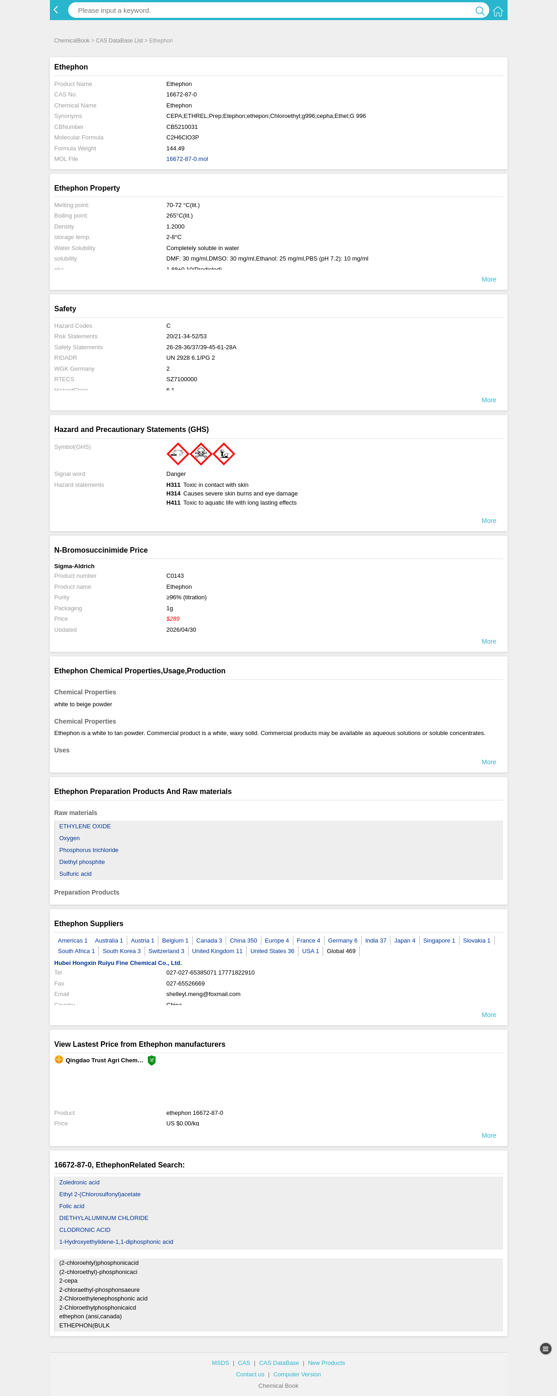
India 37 (375, 940)
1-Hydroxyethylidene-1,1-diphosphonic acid (116, 1241)
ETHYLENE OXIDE (85, 826)
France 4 (308, 940)
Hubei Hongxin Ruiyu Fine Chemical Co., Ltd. (118, 962)
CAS (244, 1362)
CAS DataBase (279, 1362)
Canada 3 (209, 940)
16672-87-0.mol (187, 158)
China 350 (243, 940)
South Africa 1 (76, 951)
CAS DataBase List (119, 40)
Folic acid (72, 1206)
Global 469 (341, 951)
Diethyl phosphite (82, 861)
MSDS (220, 1362)
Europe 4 (277, 940)
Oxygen (69, 838)
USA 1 (310, 951)
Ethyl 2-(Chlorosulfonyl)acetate (100, 1194)
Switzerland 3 (166, 951)
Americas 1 (73, 940)
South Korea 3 (122, 951)
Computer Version (297, 1374)
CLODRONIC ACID (85, 1229)
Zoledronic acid (79, 1182)
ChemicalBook (72, 40)
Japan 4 (404, 940)
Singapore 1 (439, 940)
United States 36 (272, 951)
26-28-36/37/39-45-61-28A (202, 347)
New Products (326, 1362)
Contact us (250, 1374)
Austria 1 (142, 940)
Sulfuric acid (75, 873)
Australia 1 (109, 940)
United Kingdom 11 (217, 951)
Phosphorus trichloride (89, 850)
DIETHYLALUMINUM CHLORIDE (104, 1218)
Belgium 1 (175, 940)
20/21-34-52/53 (187, 336)
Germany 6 (342, 940)
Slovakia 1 (477, 940)
